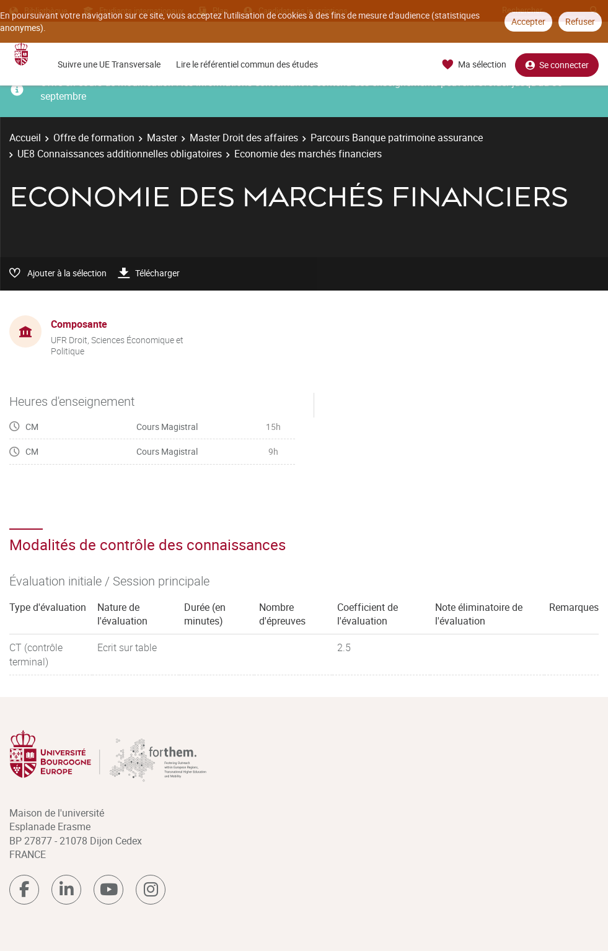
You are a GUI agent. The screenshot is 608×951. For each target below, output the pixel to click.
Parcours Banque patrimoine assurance (397, 137)
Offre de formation (93, 137)
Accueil (25, 137)
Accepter (528, 21)
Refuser (580, 21)
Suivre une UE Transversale (109, 64)
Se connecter (557, 65)
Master (162, 137)
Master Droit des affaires (244, 137)
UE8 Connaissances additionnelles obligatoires (119, 153)
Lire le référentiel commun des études (247, 64)
